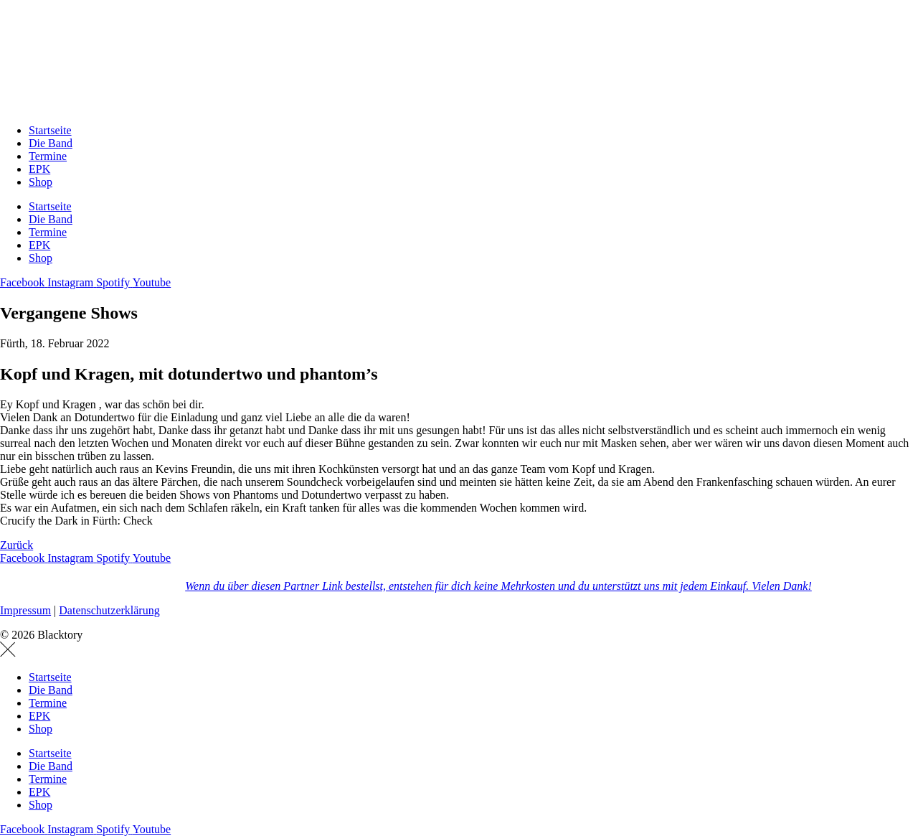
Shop (40, 182)
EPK (39, 169)
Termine (48, 156)
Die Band (50, 143)
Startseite (50, 130)
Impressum (25, 610)
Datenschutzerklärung (109, 610)
